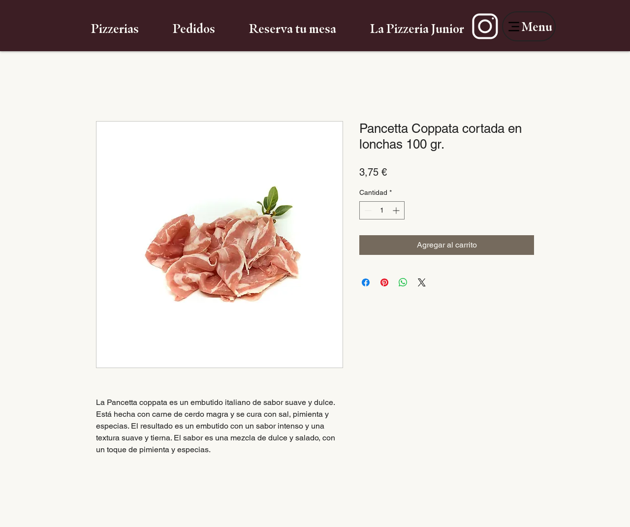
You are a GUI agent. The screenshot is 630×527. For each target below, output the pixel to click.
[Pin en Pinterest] (384, 282)
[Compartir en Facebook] (366, 282)
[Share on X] (422, 282)
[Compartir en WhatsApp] (403, 282)
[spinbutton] (382, 210)
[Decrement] (367, 210)
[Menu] (529, 26)
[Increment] (397, 210)
